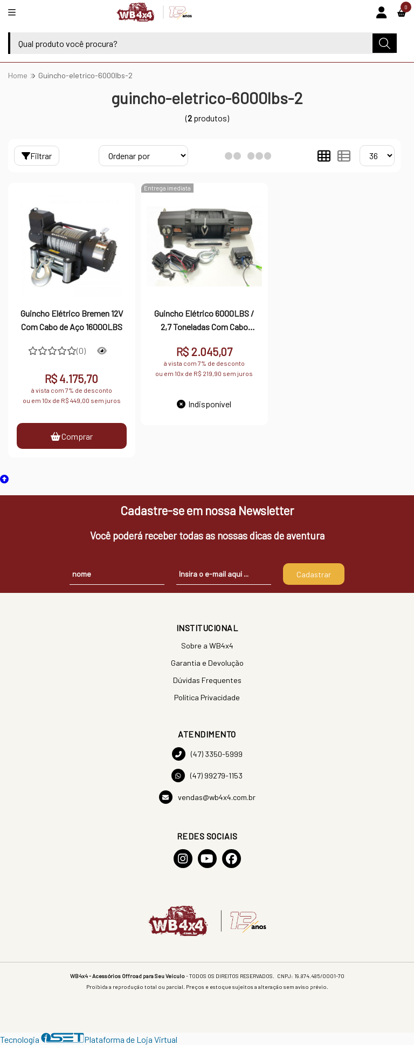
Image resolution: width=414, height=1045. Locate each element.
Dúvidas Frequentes (207, 680)
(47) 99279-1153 (207, 775)
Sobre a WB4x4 (207, 645)
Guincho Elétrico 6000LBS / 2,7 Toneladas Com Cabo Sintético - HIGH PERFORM (204, 321)
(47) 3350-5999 (207, 754)
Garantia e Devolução (207, 662)
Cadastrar (313, 574)
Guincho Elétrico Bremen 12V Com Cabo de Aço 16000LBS (71, 319)
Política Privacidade (207, 697)
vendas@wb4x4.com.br (207, 797)
